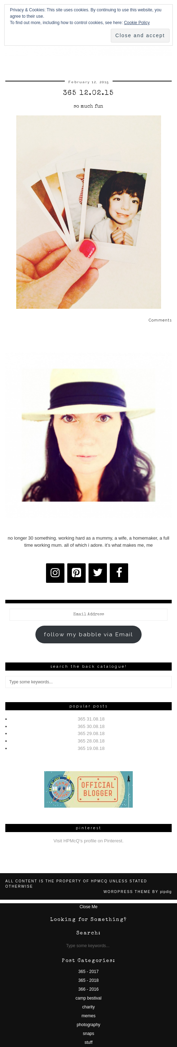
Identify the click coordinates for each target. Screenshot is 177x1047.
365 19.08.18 (91, 748)
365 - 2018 (88, 980)
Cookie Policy (137, 22)
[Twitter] (97, 573)
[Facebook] (119, 573)
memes (88, 1015)
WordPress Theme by (137, 892)
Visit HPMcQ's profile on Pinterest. (88, 840)
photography (89, 1024)
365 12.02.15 (88, 93)
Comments (160, 320)
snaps (88, 1033)
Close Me (89, 906)
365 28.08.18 (91, 741)
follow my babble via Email (88, 634)
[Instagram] (55, 573)
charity (88, 1007)
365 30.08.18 (91, 726)
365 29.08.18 (91, 733)
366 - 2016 (88, 989)
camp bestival (88, 998)
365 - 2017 (88, 971)
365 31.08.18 (91, 719)
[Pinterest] (76, 573)
